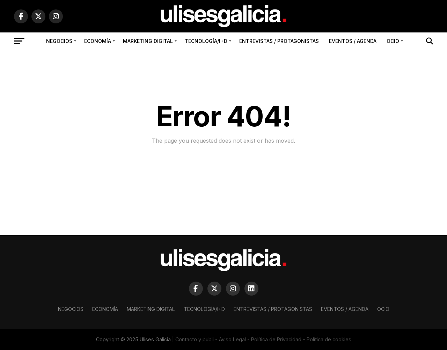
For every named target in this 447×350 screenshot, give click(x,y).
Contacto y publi (194, 339)
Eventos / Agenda (352, 41)
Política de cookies (329, 339)
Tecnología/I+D (206, 41)
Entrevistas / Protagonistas (279, 41)
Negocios (59, 41)
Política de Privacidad (276, 339)
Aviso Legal (232, 339)
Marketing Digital (148, 41)
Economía (97, 41)
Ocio (393, 41)
